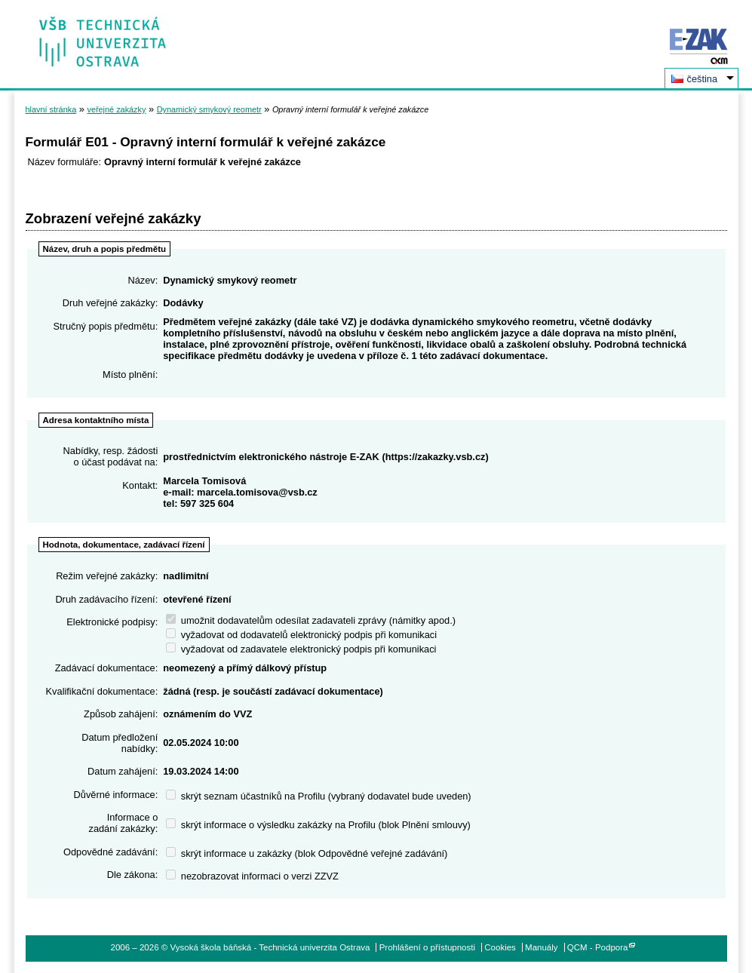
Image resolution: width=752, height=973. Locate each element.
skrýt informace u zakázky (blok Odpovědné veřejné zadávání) (306, 853)
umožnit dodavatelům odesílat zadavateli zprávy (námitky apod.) (311, 620)
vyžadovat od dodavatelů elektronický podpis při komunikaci (301, 634)
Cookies (500, 947)
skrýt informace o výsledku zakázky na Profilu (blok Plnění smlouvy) (318, 824)
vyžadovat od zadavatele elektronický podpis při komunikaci (301, 649)
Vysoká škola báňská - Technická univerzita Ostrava (103, 36)
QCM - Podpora (597, 947)
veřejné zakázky (116, 109)
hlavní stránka (51, 109)
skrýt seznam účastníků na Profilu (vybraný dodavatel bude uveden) (318, 796)
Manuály (541, 947)
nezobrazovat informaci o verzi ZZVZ (252, 876)
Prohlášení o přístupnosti (427, 947)
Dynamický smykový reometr (209, 109)
